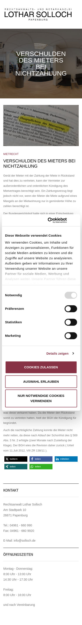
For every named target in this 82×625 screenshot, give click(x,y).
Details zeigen (57, 353)
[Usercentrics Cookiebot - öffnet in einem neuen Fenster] (50, 220)
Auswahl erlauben (41, 381)
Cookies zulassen (41, 367)
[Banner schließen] (75, 220)
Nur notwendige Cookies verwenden (41, 398)
